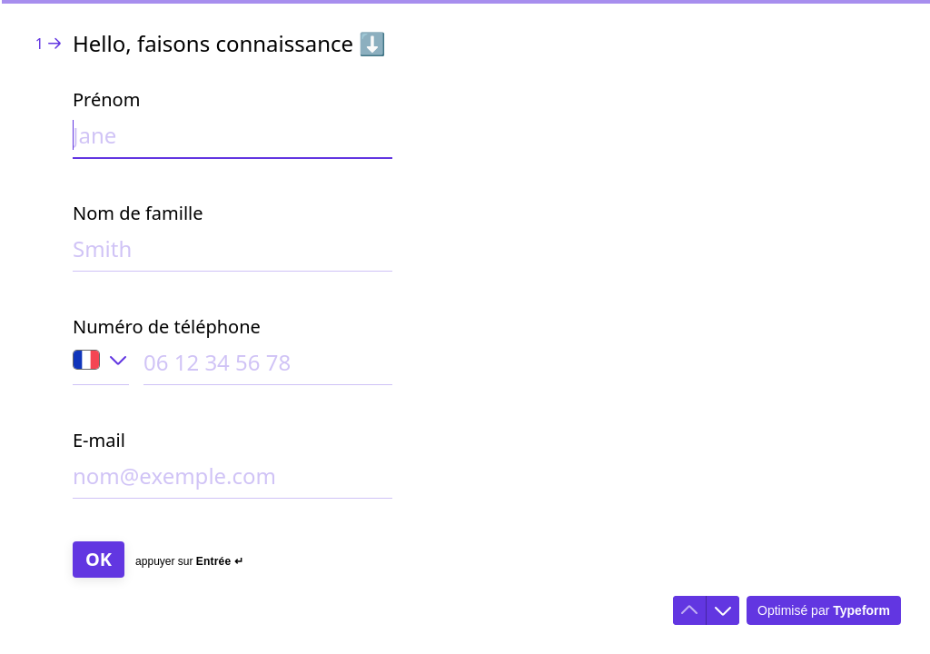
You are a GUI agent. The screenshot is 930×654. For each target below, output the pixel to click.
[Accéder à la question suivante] (723, 610)
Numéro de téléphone (167, 326)
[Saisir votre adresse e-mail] (232, 479)
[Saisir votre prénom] (232, 138)
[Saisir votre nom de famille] (232, 252)
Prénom (106, 99)
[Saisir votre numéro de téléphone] (267, 365)
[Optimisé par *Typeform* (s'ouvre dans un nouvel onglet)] (824, 610)
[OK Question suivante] (98, 559)
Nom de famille (138, 213)
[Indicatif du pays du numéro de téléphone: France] (101, 366)
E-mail (99, 440)
